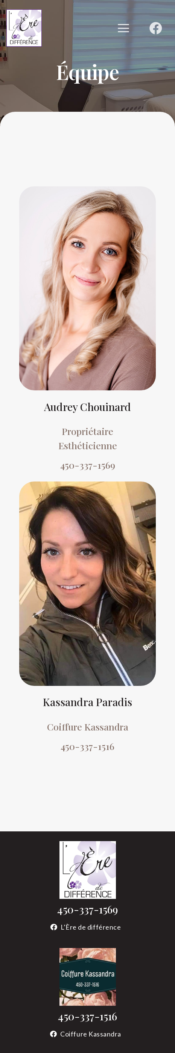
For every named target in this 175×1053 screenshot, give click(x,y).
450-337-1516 (87, 1016)
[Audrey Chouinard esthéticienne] (87, 288)
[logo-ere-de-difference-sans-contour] (87, 870)
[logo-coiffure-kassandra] (87, 977)
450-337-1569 (87, 909)
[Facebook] (156, 28)
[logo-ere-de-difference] (24, 28)
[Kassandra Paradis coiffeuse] (87, 584)
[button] (123, 28)
